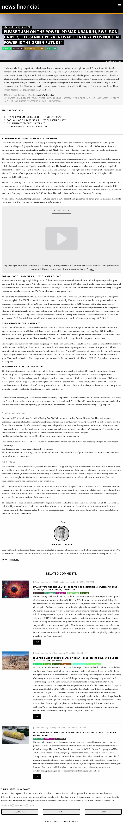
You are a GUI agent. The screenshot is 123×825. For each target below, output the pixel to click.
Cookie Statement (70, 821)
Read (36, 642)
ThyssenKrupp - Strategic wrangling (27, 126)
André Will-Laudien (45, 95)
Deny (103, 812)
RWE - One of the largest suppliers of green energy (36, 120)
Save (61, 812)
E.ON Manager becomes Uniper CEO (26, 123)
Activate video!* (61, 210)
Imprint (48, 821)
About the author (10, 558)
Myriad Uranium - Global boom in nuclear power (34, 117)
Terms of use (25, 513)
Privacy (57, 821)
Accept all (19, 812)
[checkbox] (2, 805)
